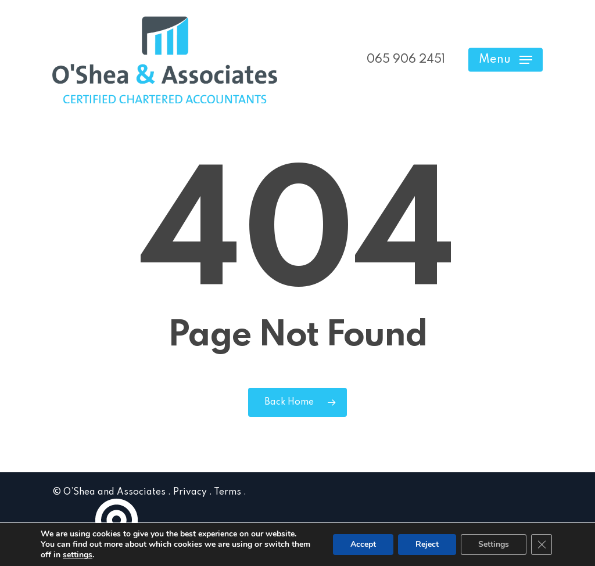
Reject (427, 544)
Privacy (190, 492)
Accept (363, 544)
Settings (493, 544)
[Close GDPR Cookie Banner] (541, 544)
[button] (505, 60)
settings (77, 555)
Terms (227, 492)
